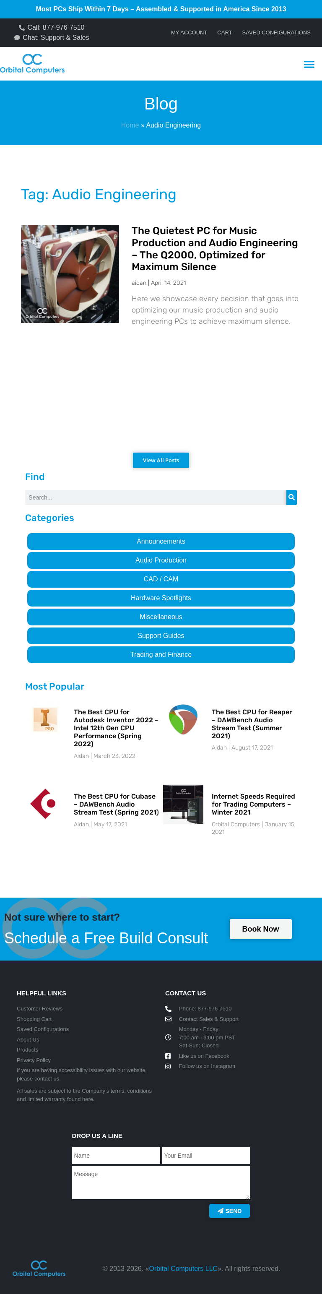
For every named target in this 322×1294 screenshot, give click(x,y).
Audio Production (161, 560)
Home (130, 125)
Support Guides (161, 635)
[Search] (291, 497)
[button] (309, 64)
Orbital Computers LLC (183, 1268)
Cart (224, 32)
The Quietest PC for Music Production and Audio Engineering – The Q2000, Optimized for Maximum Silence (215, 249)
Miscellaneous (161, 616)
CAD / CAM (161, 579)
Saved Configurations (276, 32)
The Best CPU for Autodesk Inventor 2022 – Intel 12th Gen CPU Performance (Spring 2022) (116, 728)
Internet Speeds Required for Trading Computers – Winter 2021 (253, 804)
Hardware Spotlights (161, 597)
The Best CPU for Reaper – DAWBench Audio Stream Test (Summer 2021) (252, 724)
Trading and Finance (161, 654)
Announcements (161, 541)
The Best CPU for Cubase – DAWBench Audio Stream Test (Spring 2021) (116, 804)
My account (189, 32)
